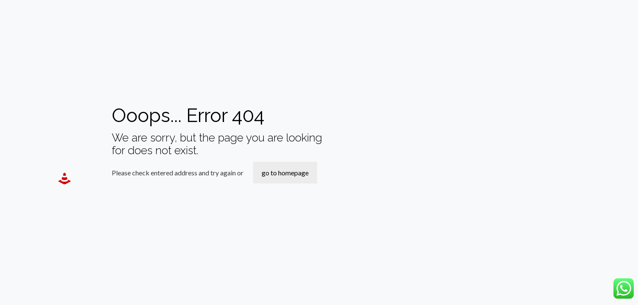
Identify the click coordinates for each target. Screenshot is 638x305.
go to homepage (285, 173)
